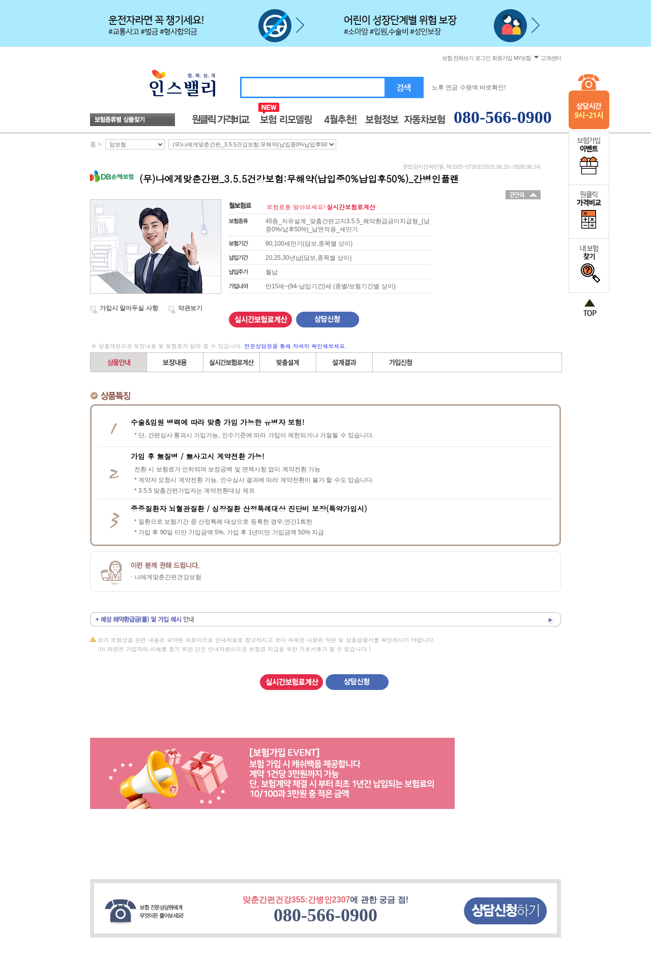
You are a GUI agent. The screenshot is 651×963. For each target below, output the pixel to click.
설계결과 (344, 362)
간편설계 (231, 362)
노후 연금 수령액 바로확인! (469, 87)
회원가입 (502, 58)
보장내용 (175, 362)
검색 (404, 88)
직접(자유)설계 (288, 362)
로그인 (482, 58)
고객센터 (551, 58)
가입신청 (401, 362)
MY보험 (522, 58)
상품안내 (119, 362)
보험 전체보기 (457, 58)
